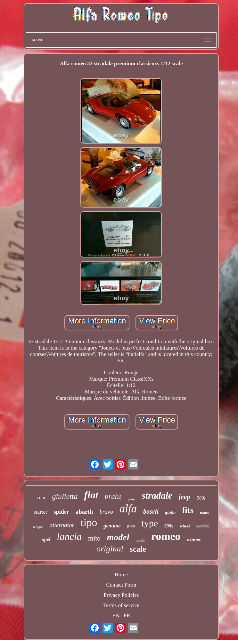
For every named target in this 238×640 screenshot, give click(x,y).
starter (40, 512)
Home (121, 575)
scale (138, 549)
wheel (185, 526)
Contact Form (121, 585)
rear (41, 497)
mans (204, 512)
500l (201, 498)
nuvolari (202, 526)
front (131, 526)
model (118, 537)
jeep (185, 497)
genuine (111, 525)
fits (187, 510)
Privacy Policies (121, 595)
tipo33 (140, 540)
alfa (128, 508)
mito (94, 538)
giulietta (65, 496)
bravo (106, 512)
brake (113, 497)
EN (115, 615)
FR (127, 615)
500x (168, 526)
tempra (38, 527)
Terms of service (121, 605)
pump (131, 499)
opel (46, 539)
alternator (62, 525)
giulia (170, 512)
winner (194, 539)
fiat (91, 495)
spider (61, 512)
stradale (157, 495)
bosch (151, 511)
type (149, 523)
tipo (89, 522)
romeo (166, 536)
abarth (84, 511)
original (109, 548)
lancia (69, 536)
